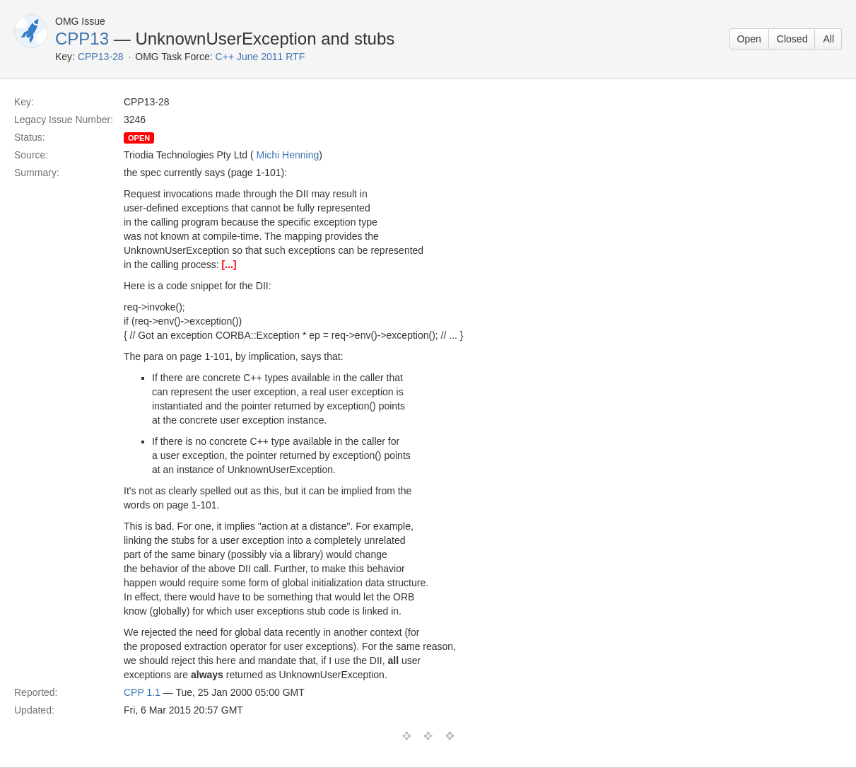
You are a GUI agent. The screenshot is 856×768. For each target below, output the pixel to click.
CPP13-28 (101, 56)
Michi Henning (288, 155)
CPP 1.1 (142, 692)
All (828, 39)
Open (749, 39)
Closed (792, 39)
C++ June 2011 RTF (260, 56)
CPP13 (82, 38)
